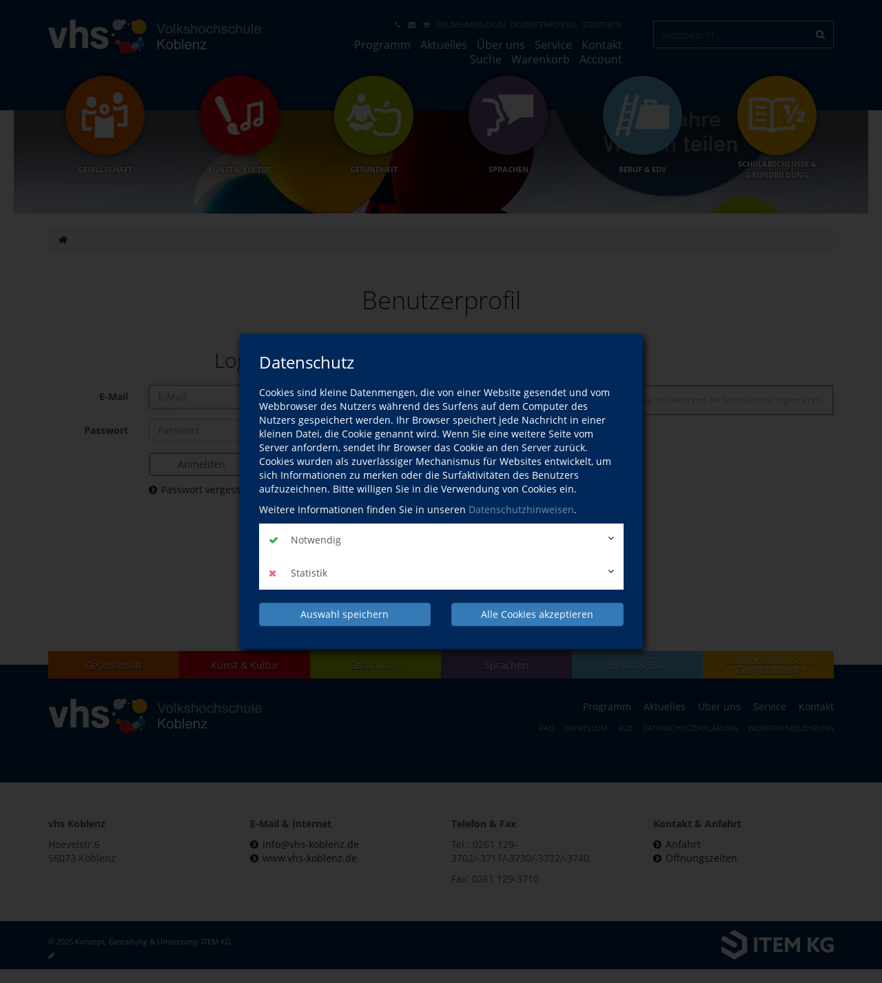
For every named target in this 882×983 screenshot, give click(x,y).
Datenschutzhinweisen (521, 509)
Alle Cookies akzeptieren (537, 614)
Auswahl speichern (344, 614)
